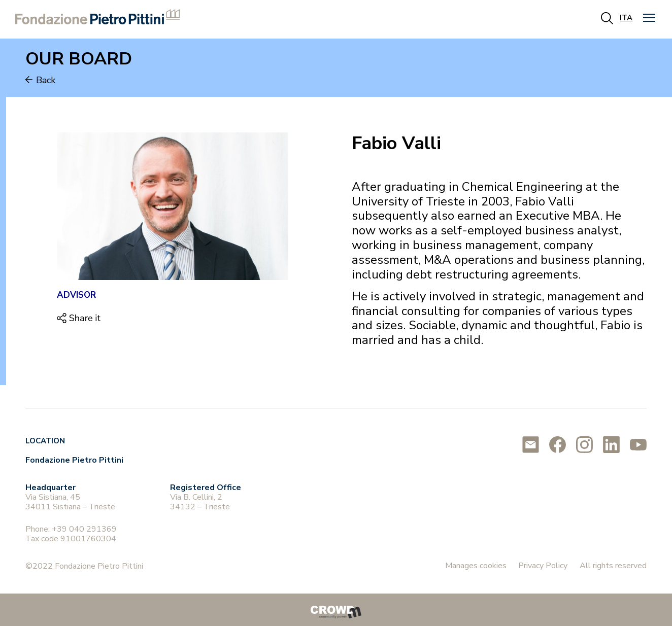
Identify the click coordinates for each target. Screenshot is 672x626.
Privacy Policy (542, 565)
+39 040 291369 (84, 529)
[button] (649, 18)
